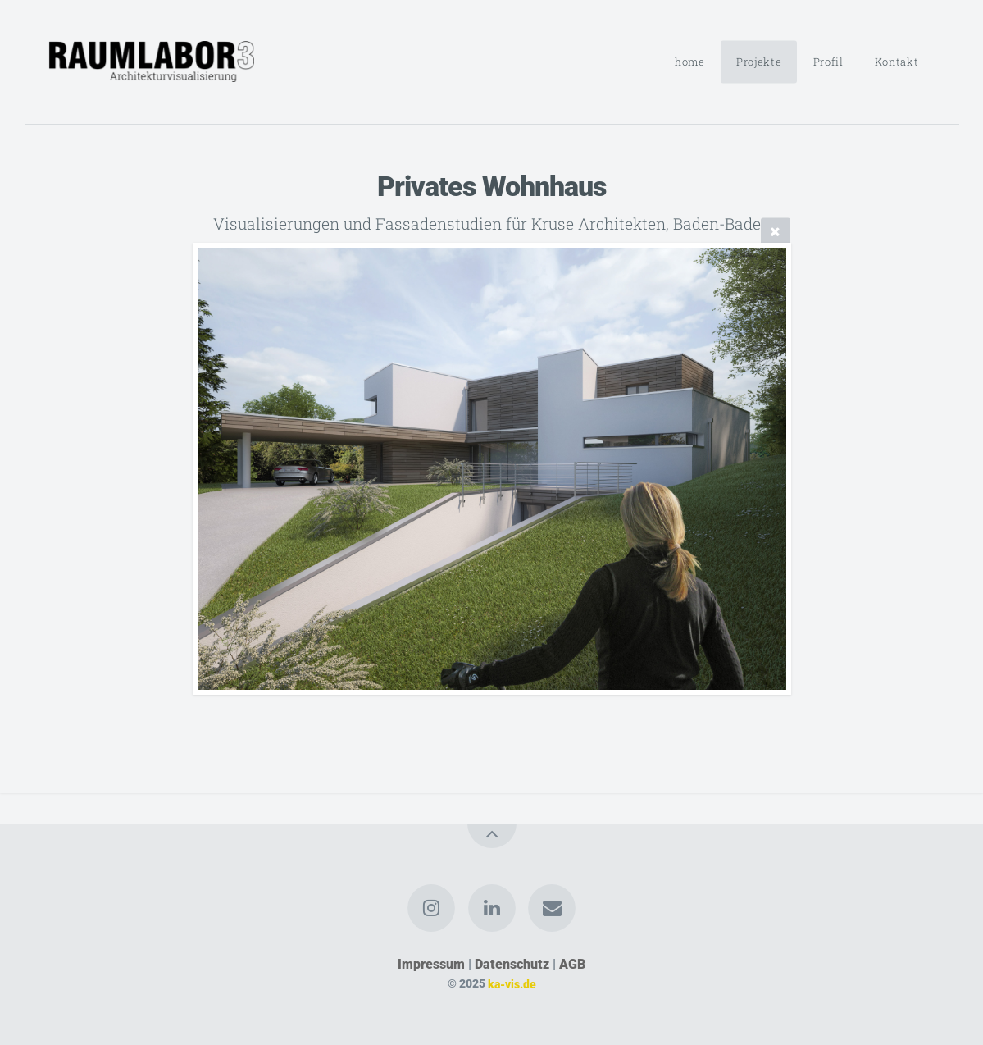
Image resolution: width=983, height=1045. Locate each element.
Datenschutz (512, 964)
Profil (828, 61)
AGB (572, 964)
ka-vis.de (512, 984)
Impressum (431, 964)
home (690, 61)
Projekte (758, 61)
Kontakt (896, 61)
